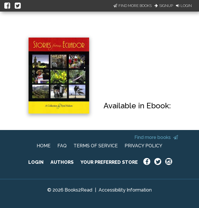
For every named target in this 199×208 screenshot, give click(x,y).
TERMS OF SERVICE (96, 145)
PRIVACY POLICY (143, 145)
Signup (164, 5)
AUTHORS (62, 162)
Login (184, 5)
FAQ (62, 145)
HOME (43, 145)
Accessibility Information (125, 190)
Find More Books (132, 5)
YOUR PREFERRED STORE (109, 162)
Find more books (156, 137)
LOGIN (36, 162)
